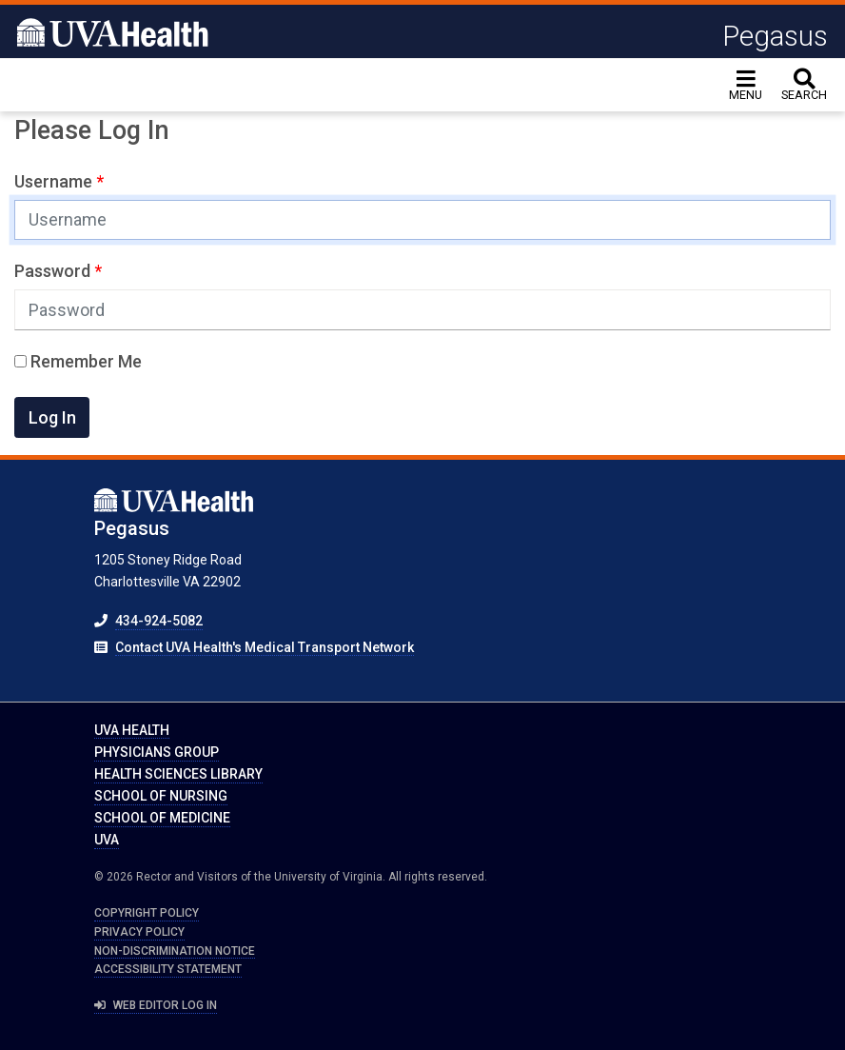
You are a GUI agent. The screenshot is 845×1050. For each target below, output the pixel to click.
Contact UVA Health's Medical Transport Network (264, 647)
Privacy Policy (139, 932)
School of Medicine (162, 817)
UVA (106, 839)
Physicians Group (156, 752)
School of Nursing (160, 795)
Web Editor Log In (155, 1005)
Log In (52, 417)
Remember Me (78, 361)
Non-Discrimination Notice (174, 951)
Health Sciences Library (178, 774)
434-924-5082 (159, 620)
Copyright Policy (146, 913)
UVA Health (131, 730)
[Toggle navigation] (745, 85)
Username (55, 181)
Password (54, 271)
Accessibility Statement (168, 969)
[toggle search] (804, 85)
